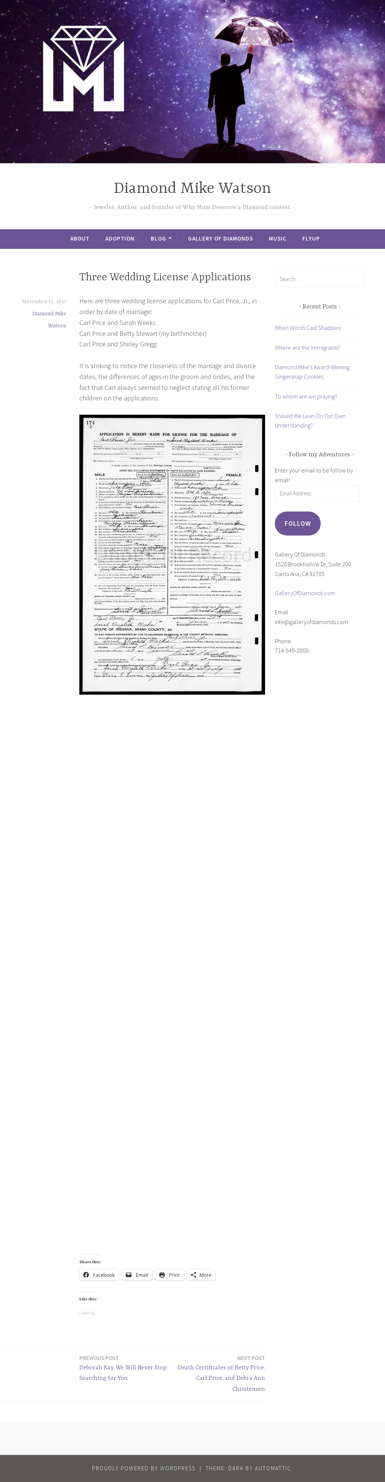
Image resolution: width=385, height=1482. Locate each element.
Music (277, 238)
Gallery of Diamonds (220, 238)
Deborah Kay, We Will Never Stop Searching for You (123, 1368)
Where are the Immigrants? (307, 347)
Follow (298, 523)
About (79, 238)
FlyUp (311, 238)
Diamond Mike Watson (192, 189)
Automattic (273, 1468)
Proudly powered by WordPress (144, 1468)
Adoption (120, 238)
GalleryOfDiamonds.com (305, 593)
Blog (158, 238)
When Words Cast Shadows (308, 327)
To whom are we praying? (306, 396)
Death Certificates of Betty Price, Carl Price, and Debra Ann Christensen (220, 1373)
